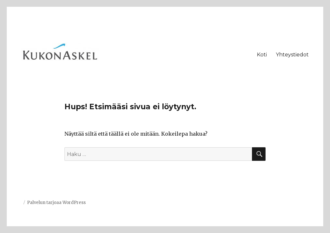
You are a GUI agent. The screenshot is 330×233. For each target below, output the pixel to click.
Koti (262, 55)
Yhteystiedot (292, 55)
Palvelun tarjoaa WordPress (56, 202)
